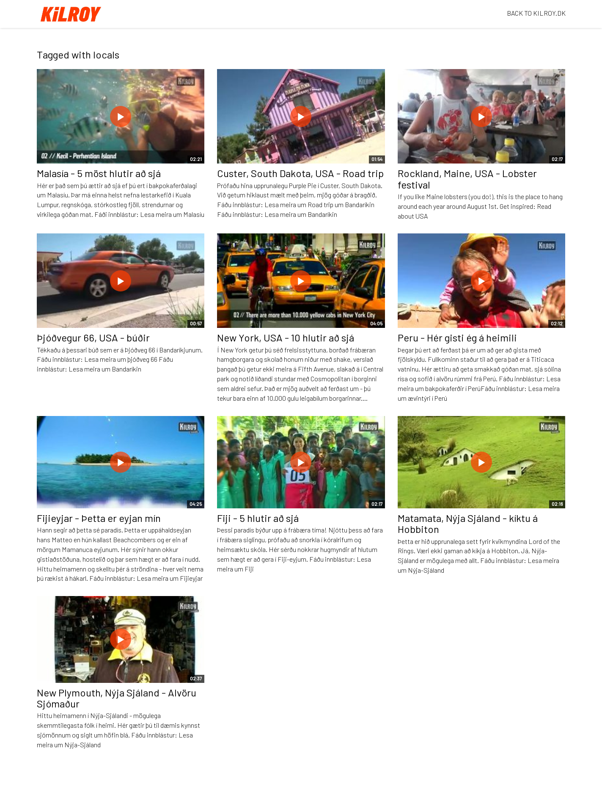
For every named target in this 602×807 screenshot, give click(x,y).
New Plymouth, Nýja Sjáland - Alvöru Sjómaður (116, 698)
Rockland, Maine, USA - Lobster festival (467, 178)
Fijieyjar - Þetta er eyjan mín (99, 518)
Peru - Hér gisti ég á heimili (457, 337)
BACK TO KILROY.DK (536, 13)
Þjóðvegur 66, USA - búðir (93, 337)
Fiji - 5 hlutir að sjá (258, 518)
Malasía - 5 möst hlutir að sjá (99, 173)
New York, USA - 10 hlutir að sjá (285, 337)
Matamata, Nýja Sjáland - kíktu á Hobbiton (468, 523)
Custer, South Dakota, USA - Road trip (300, 173)
